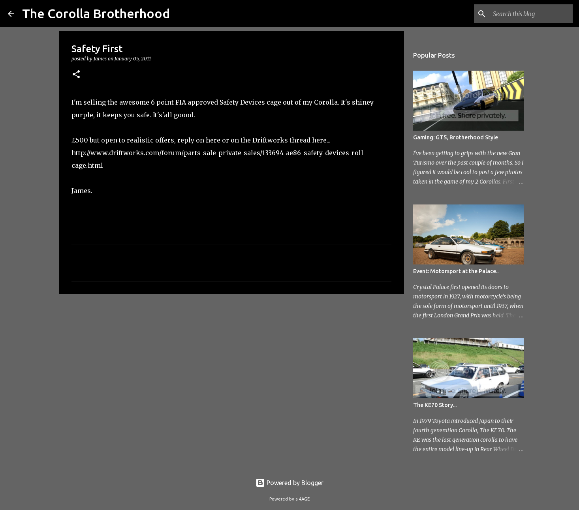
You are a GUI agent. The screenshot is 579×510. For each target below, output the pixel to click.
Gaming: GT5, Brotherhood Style (455, 137)
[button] (76, 74)
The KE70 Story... (435, 405)
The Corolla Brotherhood (96, 13)
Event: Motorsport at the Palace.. (455, 271)
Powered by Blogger (289, 482)
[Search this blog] (531, 13)
